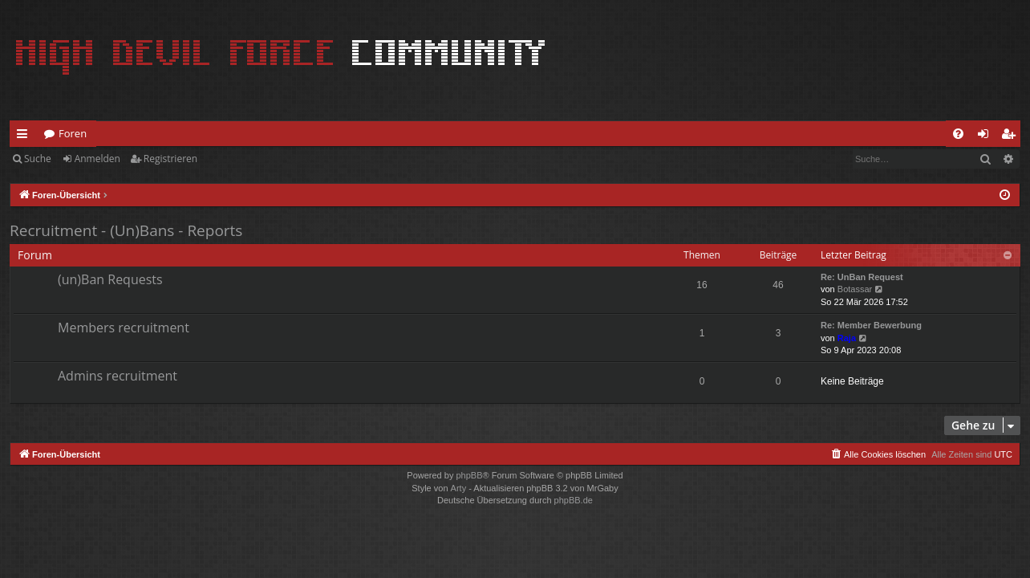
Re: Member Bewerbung (871, 325)
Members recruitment (123, 327)
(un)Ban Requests (110, 279)
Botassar (854, 289)
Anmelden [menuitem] (987, 136)
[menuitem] (958, 133)
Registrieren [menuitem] (1011, 136)
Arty (459, 488)
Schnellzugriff (25, 136)
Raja (846, 338)
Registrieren (170, 158)
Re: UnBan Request (862, 277)
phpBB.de (573, 500)
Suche (37, 158)
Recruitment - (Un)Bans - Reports (126, 230)
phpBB (469, 475)
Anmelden (97, 158)
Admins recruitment (117, 376)
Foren (73, 133)
